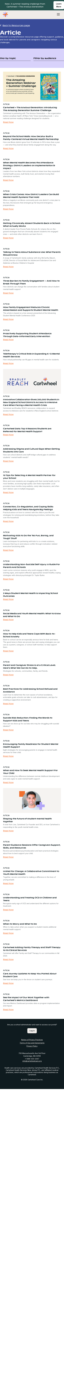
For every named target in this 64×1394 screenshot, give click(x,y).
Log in (32, 1031)
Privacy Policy (32, 1046)
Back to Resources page (16, 25)
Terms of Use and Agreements (32, 1043)
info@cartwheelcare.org (32, 1061)
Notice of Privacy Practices (32, 1040)
